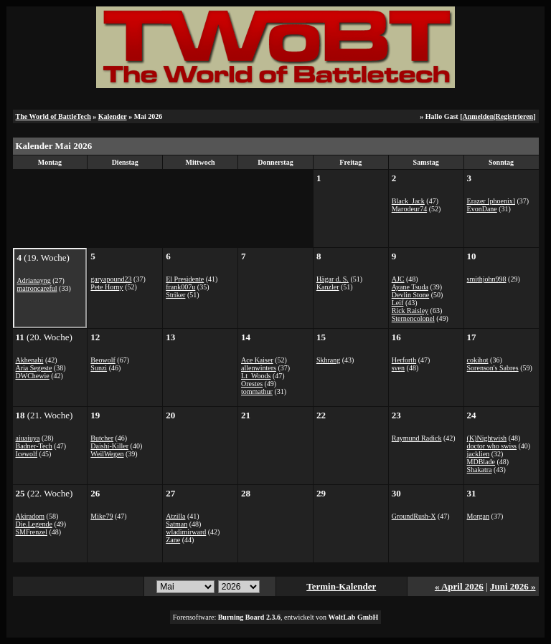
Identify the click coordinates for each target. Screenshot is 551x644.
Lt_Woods (255, 376)
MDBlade (481, 462)
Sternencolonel (413, 318)
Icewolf (27, 454)
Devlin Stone (411, 295)
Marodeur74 (409, 209)
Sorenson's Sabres (493, 368)
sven (398, 368)
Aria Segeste (34, 368)
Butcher (101, 438)
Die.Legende (34, 524)
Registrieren (515, 116)
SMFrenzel (31, 532)
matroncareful (37, 288)
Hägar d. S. (332, 279)
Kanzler (327, 287)
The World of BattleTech (53, 116)
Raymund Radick (417, 438)
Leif (398, 303)
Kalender (112, 116)
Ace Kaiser (257, 360)
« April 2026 (459, 586)
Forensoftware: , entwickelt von (276, 617)
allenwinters (258, 368)
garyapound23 (110, 279)
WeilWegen (106, 454)
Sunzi (98, 368)
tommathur (257, 391)
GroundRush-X (414, 516)
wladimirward (186, 532)
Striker (175, 295)
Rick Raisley (410, 310)
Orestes (252, 384)
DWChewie (33, 376)
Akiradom (30, 516)
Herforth (404, 360)
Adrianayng (34, 280)
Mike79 (101, 516)
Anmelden (478, 116)
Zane (173, 540)
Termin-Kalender (341, 586)
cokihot (478, 360)
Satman (176, 524)
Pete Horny (106, 287)
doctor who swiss (492, 446)
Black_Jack (408, 201)
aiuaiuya (28, 438)
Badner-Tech (34, 446)
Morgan (478, 516)
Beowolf (102, 360)
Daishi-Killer (109, 446)
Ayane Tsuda (410, 287)
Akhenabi (30, 360)
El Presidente (185, 279)
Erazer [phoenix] (491, 201)
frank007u (180, 287)
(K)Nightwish (487, 438)
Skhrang (328, 360)
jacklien (478, 454)
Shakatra (479, 470)
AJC (398, 279)
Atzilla (175, 516)
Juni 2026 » (513, 586)
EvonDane (482, 209)
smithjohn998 (487, 279)
